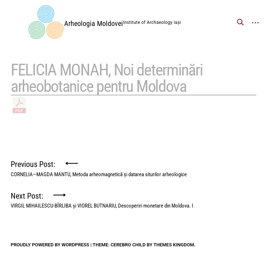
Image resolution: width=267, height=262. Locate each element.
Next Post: (102, 198)
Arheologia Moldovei (93, 23)
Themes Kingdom (173, 244)
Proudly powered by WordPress (50, 244)
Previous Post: (99, 166)
